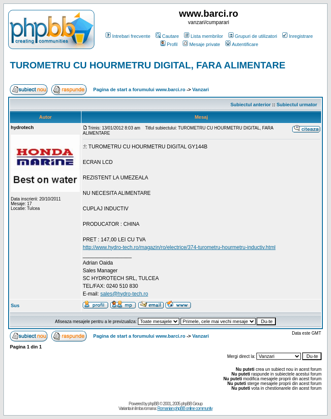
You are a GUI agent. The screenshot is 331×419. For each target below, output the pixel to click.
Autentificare (241, 44)
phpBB (153, 403)
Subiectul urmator (297, 104)
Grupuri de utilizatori (252, 36)
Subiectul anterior (251, 104)
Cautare (167, 36)
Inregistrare (297, 36)
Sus (15, 305)
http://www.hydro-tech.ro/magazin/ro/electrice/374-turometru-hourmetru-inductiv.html (179, 247)
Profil (169, 44)
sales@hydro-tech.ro (124, 294)
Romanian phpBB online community (184, 408)
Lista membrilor (203, 36)
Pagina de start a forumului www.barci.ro (139, 89)
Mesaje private (201, 44)
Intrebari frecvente (128, 36)
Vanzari (200, 89)
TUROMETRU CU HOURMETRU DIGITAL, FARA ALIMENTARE (147, 65)
